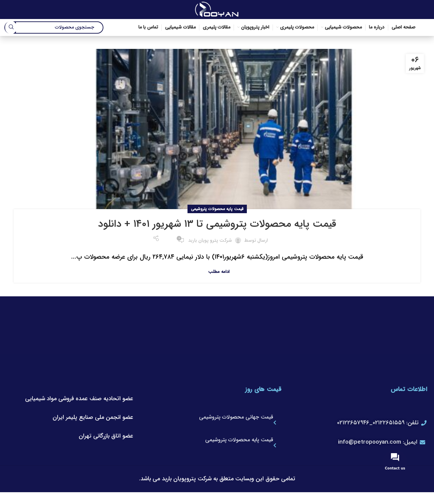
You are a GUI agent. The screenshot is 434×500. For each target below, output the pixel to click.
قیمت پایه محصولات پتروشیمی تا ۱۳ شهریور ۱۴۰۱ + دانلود (217, 225)
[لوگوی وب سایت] (217, 10)
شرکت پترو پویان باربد (210, 241)
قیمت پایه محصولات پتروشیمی (217, 210)
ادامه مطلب (219, 273)
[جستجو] (54, 29)
